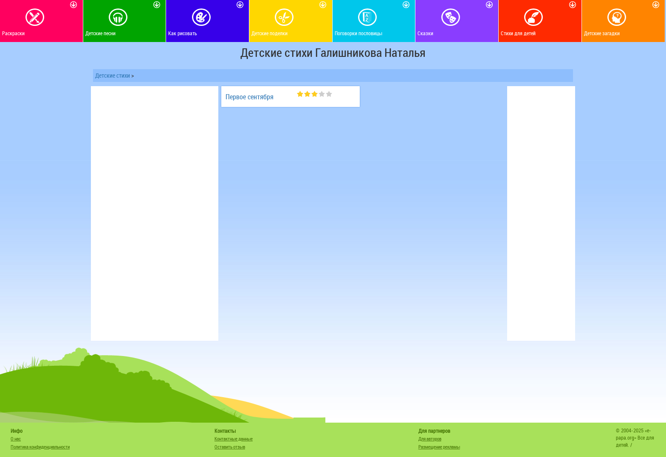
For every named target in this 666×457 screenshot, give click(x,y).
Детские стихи (112, 75)
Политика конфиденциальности (40, 446)
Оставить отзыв (229, 446)
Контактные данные (233, 438)
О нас (16, 438)
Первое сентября (250, 96)
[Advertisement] (154, 213)
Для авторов (429, 438)
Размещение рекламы (439, 446)
